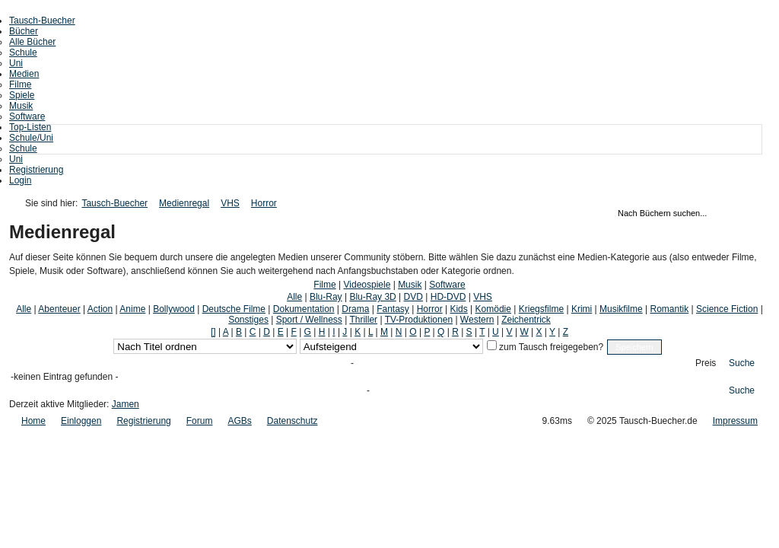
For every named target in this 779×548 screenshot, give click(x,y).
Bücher (23, 31)
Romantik (669, 309)
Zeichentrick (526, 319)
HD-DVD (448, 297)
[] (213, 332)
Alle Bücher (32, 42)
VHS (230, 203)
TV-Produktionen (419, 319)
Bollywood (174, 309)
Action (100, 309)
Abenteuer (59, 309)
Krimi (581, 309)
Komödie (493, 309)
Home (33, 421)
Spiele (21, 95)
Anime (132, 309)
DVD (413, 297)
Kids (458, 309)
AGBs (239, 421)
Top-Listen (30, 127)
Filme (20, 84)
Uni (16, 63)
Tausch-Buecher (42, 20)
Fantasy (393, 309)
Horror (264, 203)
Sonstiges (248, 319)
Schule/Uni (31, 137)
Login (20, 180)
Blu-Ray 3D (372, 297)
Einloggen (81, 421)
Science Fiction (727, 309)
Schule (23, 52)
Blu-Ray (326, 297)
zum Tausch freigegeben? (550, 347)
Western (477, 319)
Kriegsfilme (541, 309)
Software (27, 116)
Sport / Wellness (309, 319)
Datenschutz (292, 421)
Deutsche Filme (233, 309)
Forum (199, 421)
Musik (21, 105)
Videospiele (367, 284)
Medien (24, 73)
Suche (742, 363)
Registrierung (36, 169)
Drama (355, 309)
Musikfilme (621, 309)
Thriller (363, 319)
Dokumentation (304, 309)
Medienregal (184, 203)
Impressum (735, 421)
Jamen (125, 404)
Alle (294, 297)
